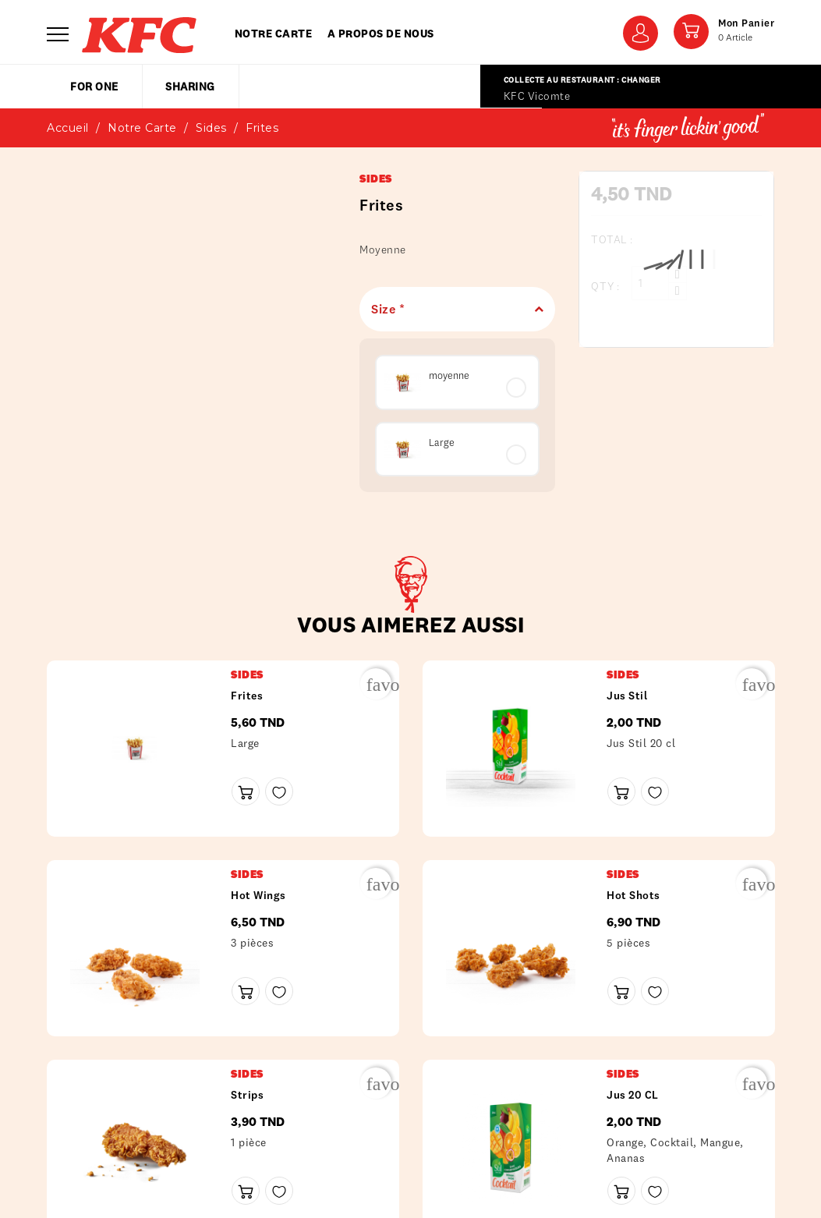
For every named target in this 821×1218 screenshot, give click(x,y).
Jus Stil (627, 696)
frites (247, 696)
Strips (247, 1095)
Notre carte (274, 34)
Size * (451, 309)
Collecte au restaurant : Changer (582, 80)
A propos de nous (380, 34)
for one (94, 87)
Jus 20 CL (633, 1095)
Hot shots (633, 895)
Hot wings (258, 895)
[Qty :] (650, 283)
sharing (190, 87)
